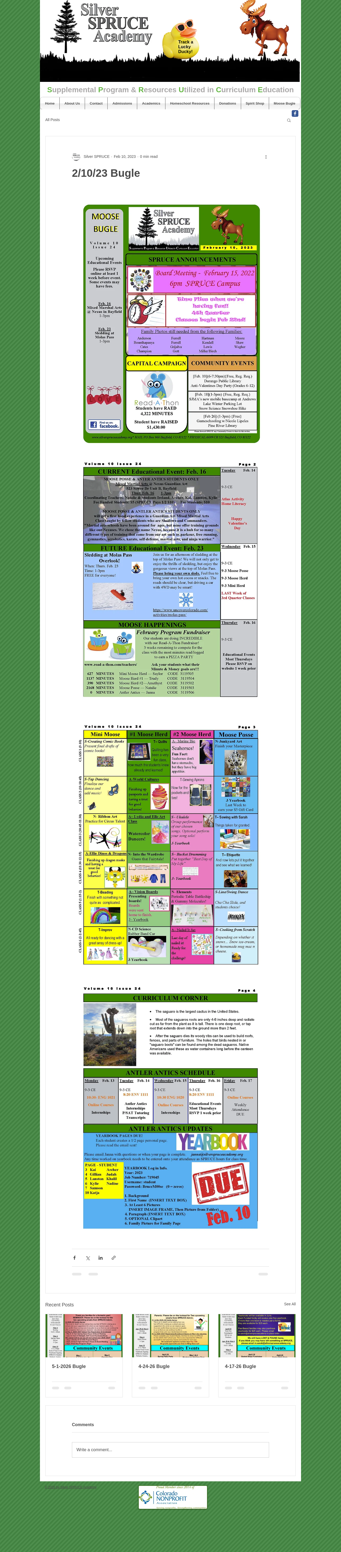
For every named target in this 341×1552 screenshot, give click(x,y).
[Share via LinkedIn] (100, 1257)
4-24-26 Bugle (154, 1366)
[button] (288, 120)
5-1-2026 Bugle (69, 1366)
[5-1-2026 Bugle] (84, 1335)
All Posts (52, 120)
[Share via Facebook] (74, 1257)
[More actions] (266, 156)
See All (290, 1304)
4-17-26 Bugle (240, 1366)
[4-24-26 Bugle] (170, 1335)
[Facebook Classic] (295, 113)
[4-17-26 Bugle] (256, 1335)
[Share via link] (113, 1257)
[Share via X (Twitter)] (87, 1257)
